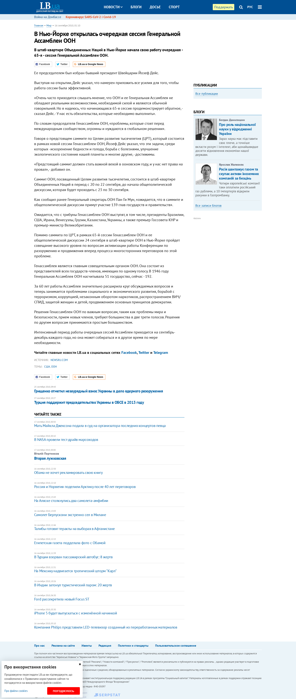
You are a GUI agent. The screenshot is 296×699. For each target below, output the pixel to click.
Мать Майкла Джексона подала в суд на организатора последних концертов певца (100, 425)
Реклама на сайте (63, 645)
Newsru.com (59, 360)
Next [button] (259, 132)
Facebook (129, 352)
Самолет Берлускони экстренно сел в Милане (70, 514)
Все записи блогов (208, 256)
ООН (54, 366)
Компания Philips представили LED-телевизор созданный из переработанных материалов (105, 627)
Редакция (105, 645)
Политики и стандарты (133, 645)
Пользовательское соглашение (175, 645)
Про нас (39, 645)
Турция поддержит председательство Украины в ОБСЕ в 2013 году (89, 402)
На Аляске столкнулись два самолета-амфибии (71, 500)
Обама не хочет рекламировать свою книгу (68, 472)
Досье (155, 7)
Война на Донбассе (47, 17)
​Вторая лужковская (50, 458)
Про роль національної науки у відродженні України (237, 180)
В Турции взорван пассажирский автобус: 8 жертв (73, 556)
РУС (250, 7)
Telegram (160, 352)
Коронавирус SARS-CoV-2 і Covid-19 (91, 17)
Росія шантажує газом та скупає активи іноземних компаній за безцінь (239, 224)
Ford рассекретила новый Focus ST (61, 599)
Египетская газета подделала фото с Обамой (70, 542)
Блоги (136, 7)
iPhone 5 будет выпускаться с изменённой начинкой (75, 613)
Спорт (174, 7)
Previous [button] (195, 132)
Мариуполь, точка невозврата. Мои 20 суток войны (225, 145)
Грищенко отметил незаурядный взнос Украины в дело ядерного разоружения (98, 391)
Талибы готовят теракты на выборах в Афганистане (74, 528)
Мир (49, 25)
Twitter (143, 352)
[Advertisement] (227, 50)
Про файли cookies (16, 691)
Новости (113, 7)
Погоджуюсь (63, 691)
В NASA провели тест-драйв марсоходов (66, 439)
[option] (227, 131)
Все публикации (206, 94)
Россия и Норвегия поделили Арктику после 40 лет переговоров (85, 486)
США (47, 366)
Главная (38, 25)
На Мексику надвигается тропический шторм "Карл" (75, 570)
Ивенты (87, 645)
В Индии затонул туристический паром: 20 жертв (73, 585)
